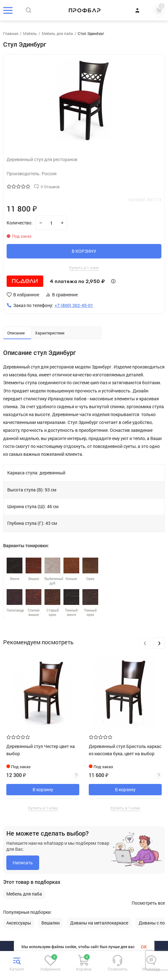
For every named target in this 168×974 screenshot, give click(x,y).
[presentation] (144, 643)
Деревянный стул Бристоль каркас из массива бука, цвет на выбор (125, 749)
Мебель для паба (24, 894)
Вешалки (50, 923)
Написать (23, 863)
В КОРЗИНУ (84, 251)
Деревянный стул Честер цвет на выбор (40, 749)
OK (144, 947)
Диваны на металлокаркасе (99, 923)
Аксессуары (18, 923)
